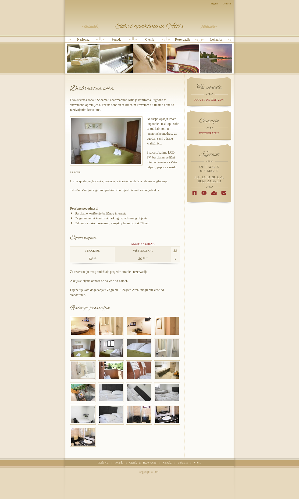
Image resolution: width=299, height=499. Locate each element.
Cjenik (149, 55)
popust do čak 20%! (209, 99)
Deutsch (227, 3)
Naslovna (83, 55)
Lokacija (216, 55)
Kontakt (167, 462)
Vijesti (197, 462)
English (214, 3)
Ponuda (116, 55)
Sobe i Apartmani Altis (149, 26)
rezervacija (140, 272)
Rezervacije (183, 55)
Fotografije (209, 133)
